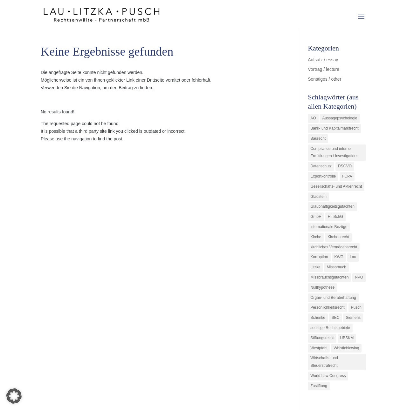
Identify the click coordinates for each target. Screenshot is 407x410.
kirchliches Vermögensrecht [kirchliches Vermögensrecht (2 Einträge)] (333, 247)
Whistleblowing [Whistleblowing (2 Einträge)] (346, 348)
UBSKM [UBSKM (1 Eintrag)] (347, 338)
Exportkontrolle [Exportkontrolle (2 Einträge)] (323, 176)
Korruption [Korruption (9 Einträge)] (319, 257)
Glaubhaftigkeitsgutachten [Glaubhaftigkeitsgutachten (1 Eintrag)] (332, 206)
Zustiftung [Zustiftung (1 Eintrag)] (318, 386)
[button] (14, 396)
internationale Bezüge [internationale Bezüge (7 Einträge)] (328, 227)
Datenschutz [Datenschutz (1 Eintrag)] (321, 166)
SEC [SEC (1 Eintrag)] (336, 317)
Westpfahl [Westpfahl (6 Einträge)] (318, 348)
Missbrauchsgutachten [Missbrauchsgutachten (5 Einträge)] (329, 277)
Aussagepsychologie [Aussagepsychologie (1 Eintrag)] (339, 118)
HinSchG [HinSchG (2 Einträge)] (335, 216)
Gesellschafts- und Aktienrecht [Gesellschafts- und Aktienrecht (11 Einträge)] (336, 186)
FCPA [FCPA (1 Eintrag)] (347, 176)
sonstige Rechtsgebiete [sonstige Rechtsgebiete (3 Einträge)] (330, 328)
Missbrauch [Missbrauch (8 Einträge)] (336, 267)
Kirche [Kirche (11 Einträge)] (315, 237)
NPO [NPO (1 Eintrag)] (359, 277)
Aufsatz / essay (323, 59)
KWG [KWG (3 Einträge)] (339, 257)
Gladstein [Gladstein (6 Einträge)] (318, 196)
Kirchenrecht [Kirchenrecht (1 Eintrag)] (338, 237)
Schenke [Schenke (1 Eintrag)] (317, 317)
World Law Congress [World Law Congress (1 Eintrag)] (328, 375)
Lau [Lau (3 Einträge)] (353, 257)
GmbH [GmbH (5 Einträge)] (315, 216)
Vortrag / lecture (323, 69)
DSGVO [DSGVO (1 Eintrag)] (345, 166)
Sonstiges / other (324, 79)
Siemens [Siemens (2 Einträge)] (353, 317)
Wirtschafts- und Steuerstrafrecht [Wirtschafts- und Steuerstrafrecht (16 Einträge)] (324, 362)
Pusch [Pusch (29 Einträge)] (356, 307)
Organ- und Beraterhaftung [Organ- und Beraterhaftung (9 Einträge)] (333, 297)
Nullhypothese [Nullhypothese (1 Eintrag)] (322, 287)
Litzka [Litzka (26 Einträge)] (315, 267)
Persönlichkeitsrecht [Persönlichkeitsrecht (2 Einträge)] (327, 307)
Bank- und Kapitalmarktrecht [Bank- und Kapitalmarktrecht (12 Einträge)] (334, 128)
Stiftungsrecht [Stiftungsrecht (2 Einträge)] (322, 338)
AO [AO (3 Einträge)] (313, 118)
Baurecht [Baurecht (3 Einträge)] (318, 138)
